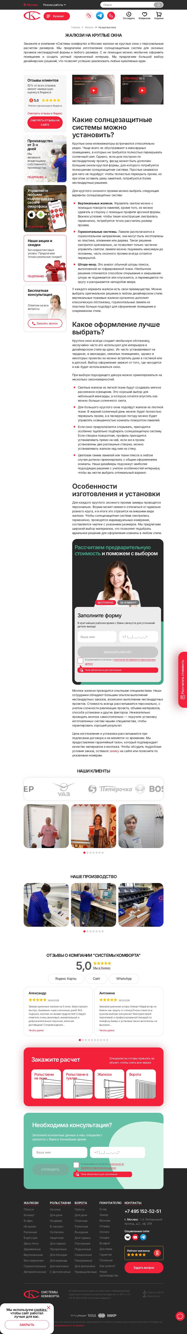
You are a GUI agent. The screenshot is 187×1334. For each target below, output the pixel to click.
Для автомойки (85, 1266)
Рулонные (30, 1232)
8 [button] (101, 1040)
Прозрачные (58, 1249)
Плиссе (29, 1209)
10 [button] (107, 1040)
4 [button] (93, 853)
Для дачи (56, 1215)
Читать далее (36, 1030)
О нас (103, 1209)
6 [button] (100, 853)
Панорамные (83, 1260)
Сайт (96, 978)
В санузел (56, 1226)
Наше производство (108, 1273)
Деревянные (32, 1249)
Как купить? (107, 1266)
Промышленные (86, 1272)
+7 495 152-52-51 (142, 1211)
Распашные (82, 1243)
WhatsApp (123, 978)
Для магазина (59, 1266)
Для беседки (58, 1255)
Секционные (83, 1255)
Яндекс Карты (66, 978)
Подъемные (83, 1249)
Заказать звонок (45, 323)
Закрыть (27, 1325)
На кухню (30, 1226)
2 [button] (87, 853)
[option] (70, 789)
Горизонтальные (35, 1266)
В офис (28, 1221)
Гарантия (105, 1254)
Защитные (57, 1238)
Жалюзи (31, 1203)
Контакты (133, 1203)
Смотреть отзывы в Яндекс (45, 113)
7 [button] (103, 853)
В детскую (31, 1238)
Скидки (104, 1237)
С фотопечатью (60, 1272)
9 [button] (104, 1040)
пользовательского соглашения (68, 1325)
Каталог (58, 16)
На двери (56, 1221)
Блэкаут (29, 1215)
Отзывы (104, 1226)
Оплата (104, 1232)
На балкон (56, 1232)
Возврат (104, 1243)
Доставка (105, 1249)
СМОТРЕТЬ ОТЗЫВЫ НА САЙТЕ (45, 122)
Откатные (81, 1221)
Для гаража (57, 1243)
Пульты (79, 1209)
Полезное (106, 1260)
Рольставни (60, 1203)
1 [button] (84, 853)
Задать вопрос (143, 1267)
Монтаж (104, 1220)
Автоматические (35, 1272)
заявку (114, 751)
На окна (55, 1209)
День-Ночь (31, 1243)
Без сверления (34, 1260)
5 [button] (96, 853)
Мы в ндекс (102, 968)
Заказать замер (89, 15)
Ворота (81, 1203)
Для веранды (58, 1260)
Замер (103, 1215)
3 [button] (90, 853)
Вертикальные (33, 1255)
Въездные (81, 1232)
